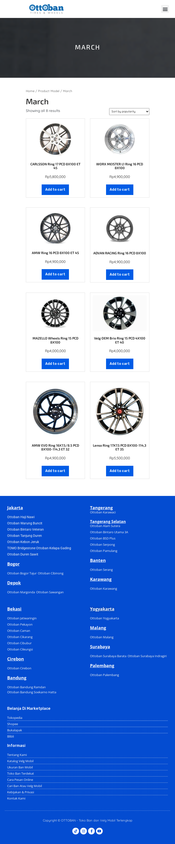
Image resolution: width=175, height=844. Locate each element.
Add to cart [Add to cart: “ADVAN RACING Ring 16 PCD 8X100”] (120, 274)
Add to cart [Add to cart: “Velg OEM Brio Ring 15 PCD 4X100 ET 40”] (120, 364)
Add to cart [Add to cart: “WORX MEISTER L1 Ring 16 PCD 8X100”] (120, 190)
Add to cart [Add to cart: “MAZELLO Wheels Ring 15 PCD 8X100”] (55, 364)
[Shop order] (129, 111)
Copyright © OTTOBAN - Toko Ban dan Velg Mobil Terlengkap (87, 820)
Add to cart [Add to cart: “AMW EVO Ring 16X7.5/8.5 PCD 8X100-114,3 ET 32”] (55, 471)
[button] (165, 9)
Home (30, 91)
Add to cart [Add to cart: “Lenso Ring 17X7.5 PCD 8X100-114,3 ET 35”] (120, 471)
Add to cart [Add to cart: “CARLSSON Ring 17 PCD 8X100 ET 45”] (55, 190)
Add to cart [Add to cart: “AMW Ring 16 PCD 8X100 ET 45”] (55, 274)
